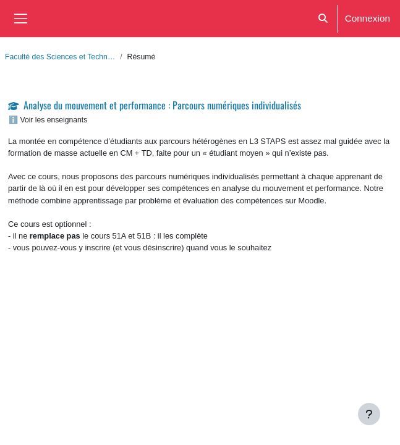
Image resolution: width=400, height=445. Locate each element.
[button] (323, 18)
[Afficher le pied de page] (369, 414)
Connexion (367, 18)
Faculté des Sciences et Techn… (60, 56)
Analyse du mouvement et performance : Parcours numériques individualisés (162, 105)
